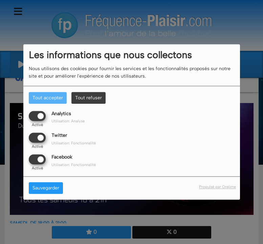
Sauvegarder (45, 188)
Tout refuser (88, 98)
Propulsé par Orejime (217, 187)
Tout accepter (47, 98)
